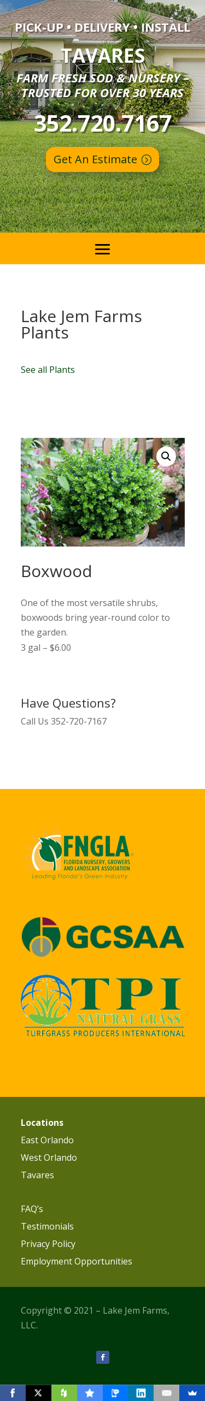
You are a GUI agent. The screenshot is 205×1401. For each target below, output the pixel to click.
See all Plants (48, 370)
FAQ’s (32, 1209)
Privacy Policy (48, 1244)
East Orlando (47, 1140)
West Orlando (49, 1157)
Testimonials (47, 1226)
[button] (166, 456)
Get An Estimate (95, 159)
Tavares (37, 1175)
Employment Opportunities (76, 1261)
